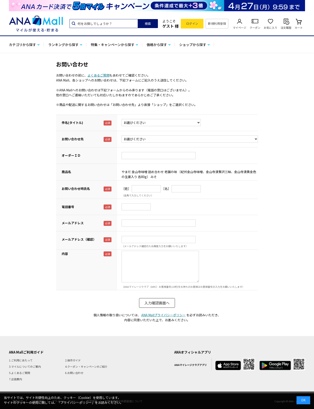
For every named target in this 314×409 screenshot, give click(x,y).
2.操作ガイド (73, 360)
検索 (148, 23)
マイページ (239, 27)
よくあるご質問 (98, 75)
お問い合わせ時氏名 (76, 188)
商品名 (66, 171)
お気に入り (270, 27)
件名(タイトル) (72, 122)
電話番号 (68, 206)
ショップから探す (192, 44)
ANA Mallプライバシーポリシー (163, 315)
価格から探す (157, 44)
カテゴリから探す (22, 44)
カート (299, 27)
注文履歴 (286, 27)
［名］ (166, 188)
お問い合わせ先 (73, 139)
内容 (65, 253)
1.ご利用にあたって (21, 360)
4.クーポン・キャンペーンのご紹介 (86, 366)
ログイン (192, 23)
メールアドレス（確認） (79, 239)
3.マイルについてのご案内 (25, 366)
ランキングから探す (63, 44)
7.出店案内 (15, 379)
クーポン (255, 27)
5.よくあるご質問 (19, 373)
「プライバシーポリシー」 (76, 402)
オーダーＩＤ (71, 155)
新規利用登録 (217, 23)
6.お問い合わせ (74, 373)
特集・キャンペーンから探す (112, 44)
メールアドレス (73, 223)
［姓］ (126, 188)
